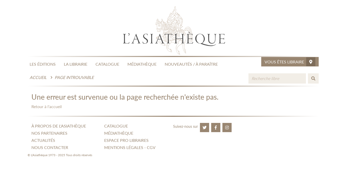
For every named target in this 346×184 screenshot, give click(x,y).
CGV (151, 147)
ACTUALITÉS (43, 140)
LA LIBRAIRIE (75, 64)
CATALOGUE (107, 64)
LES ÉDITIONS (43, 64)
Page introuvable (74, 77)
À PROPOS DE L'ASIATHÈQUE (58, 125)
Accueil (38, 77)
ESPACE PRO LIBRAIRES (126, 140)
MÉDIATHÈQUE (142, 64)
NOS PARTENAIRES (49, 133)
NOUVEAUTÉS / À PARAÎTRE (191, 64)
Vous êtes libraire (290, 61)
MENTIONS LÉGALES (123, 147)
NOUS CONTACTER (49, 147)
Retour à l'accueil (46, 106)
